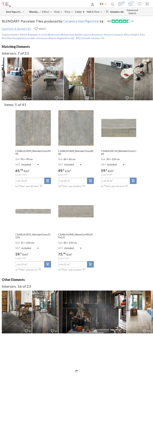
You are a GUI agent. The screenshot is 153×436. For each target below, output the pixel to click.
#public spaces (82, 34)
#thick (23, 34)
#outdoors (97, 34)
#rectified (7, 38)
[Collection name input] (34, 11)
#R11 (79, 38)
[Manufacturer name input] (14, 11)
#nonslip (69, 38)
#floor (127, 34)
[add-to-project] (47, 181)
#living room (67, 34)
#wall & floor (138, 34)
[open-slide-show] (33, 127)
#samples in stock (37, 34)
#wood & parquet (113, 34)
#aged (60, 38)
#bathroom (53, 34)
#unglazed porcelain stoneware (30, 38)
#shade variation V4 (93, 38)
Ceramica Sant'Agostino (81, 21)
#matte (52, 38)
